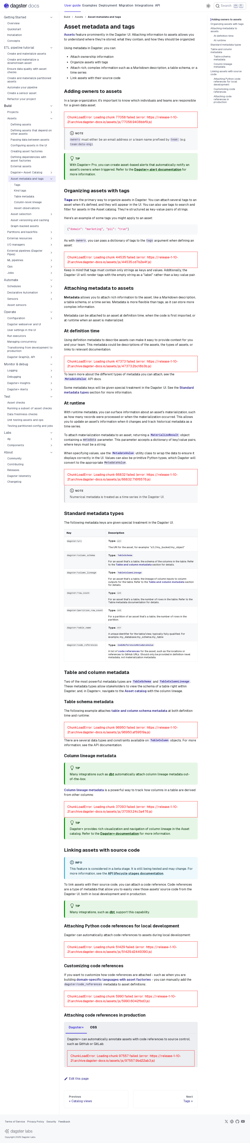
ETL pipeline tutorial (19, 48)
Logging (12, 370)
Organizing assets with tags (227, 24)
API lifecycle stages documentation (135, 873)
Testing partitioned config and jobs (30, 425)
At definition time (223, 36)
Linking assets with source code (226, 73)
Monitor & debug (16, 364)
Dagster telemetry (19, 476)
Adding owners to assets (228, 19)
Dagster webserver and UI (24, 324)
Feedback (64, 1121)
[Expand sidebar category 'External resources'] (51, 238)
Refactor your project (21, 99)
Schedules (14, 286)
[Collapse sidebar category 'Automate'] (51, 280)
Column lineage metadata (84, 790)
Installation (14, 34)
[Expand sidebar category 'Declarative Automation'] (51, 293)
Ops (10, 266)
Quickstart (14, 29)
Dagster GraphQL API (21, 357)
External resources (19, 238)
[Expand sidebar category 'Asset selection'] (51, 214)
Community (14, 458)
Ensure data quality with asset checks (27, 70)
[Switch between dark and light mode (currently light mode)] (208, 6)
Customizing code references (224, 90)
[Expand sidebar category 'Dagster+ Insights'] (51, 383)
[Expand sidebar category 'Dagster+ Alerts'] (51, 389)
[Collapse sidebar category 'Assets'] (51, 118)
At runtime (220, 40)
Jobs (10, 272)
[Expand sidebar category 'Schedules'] (51, 286)
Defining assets (21, 124)
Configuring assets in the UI (29, 145)
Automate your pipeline (22, 87)
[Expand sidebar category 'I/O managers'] (51, 245)
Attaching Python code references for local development (227, 82)
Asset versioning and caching (30, 220)
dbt (111, 774)
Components (15, 445)
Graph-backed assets (25, 226)
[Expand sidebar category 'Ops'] (51, 267)
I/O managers (16, 244)
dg (8, 438)
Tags (17, 184)
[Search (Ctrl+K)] (230, 5)
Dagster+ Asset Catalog (26, 172)
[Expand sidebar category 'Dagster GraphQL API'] (51, 357)
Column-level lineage (28, 202)
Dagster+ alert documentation (157, 169)
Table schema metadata (222, 58)
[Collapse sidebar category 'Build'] (51, 106)
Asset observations (27, 208)
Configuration (16, 318)
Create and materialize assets (26, 53)
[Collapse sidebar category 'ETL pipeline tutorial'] (51, 48)
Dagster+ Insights (18, 383)
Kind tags (20, 190)
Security (51, 1121)
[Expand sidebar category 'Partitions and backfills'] (51, 232)
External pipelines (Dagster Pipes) (24, 252)
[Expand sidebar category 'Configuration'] (51, 318)
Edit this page (76, 1078)
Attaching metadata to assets (224, 30)
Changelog (14, 481)
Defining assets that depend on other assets (31, 132)
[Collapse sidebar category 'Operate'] (51, 312)
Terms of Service (15, 1121)
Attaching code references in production (222, 99)
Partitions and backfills (22, 232)
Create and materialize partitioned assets (29, 80)
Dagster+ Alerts (17, 389)
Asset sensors (16, 305)
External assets (21, 166)
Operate (10, 312)
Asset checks (16, 402)
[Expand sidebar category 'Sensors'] (51, 299)
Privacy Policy (35, 1121)
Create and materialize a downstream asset (23, 61)
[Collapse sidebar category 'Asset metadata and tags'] (51, 179)
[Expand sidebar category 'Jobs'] (51, 273)
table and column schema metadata (139, 711)
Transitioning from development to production (30, 349)
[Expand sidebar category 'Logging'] (51, 370)
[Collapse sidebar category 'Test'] (51, 396)
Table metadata (24, 196)
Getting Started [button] (15, 17)
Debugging (14, 376)
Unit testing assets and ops (25, 419)
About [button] (8, 452)
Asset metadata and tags (27, 178)
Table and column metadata (134, 564)
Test (7, 396)
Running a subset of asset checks (29, 408)
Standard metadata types (226, 44)
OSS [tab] (93, 1027)
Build (7, 106)
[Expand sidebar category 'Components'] (51, 445)
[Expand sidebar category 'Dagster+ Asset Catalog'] (51, 172)
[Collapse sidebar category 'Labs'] (51, 433)
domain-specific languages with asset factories (113, 979)
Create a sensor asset (22, 93)
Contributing (15, 464)
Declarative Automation (22, 292)
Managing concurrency (22, 341)
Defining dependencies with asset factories (28, 158)
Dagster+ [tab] (76, 1027)
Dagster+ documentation (119, 834)
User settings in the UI (21, 330)
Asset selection (21, 214)
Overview (13, 23)
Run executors (16, 335)
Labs (7, 433)
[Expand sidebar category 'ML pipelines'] (51, 260)
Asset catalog (136, 691)
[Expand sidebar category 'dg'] (51, 439)
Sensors (12, 298)
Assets (12, 118)
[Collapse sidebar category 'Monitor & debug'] (51, 364)
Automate (11, 280)
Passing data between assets (30, 139)
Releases (13, 470)
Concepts (13, 40)
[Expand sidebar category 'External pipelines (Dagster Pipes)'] (51, 252)
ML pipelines (15, 260)
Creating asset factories (27, 151)
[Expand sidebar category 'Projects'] (51, 112)
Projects (13, 112)
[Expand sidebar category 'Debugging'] (51, 377)
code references (129, 651)
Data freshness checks (22, 414)
